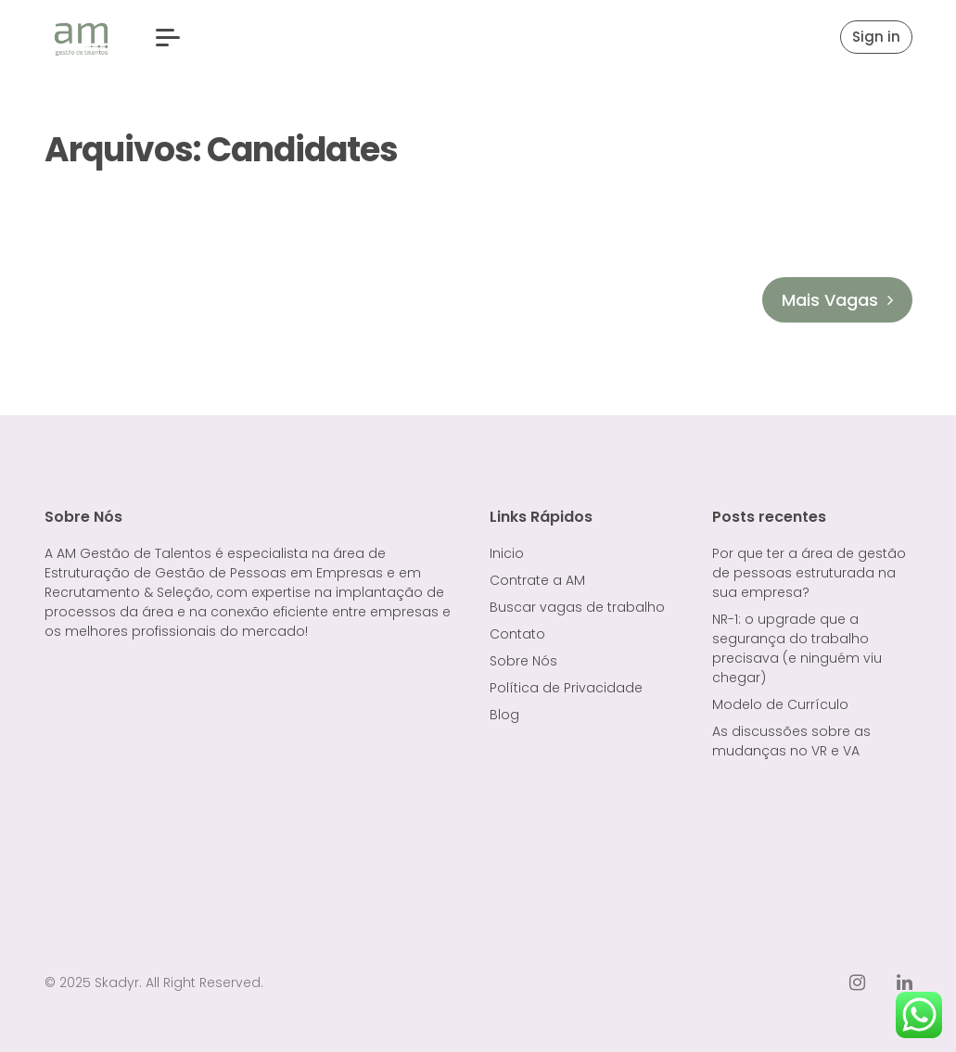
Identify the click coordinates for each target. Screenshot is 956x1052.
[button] (168, 37)
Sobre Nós (523, 661)
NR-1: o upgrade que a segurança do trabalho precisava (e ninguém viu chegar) (797, 648)
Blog (504, 714)
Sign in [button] (876, 36)
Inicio (507, 553)
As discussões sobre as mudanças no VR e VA (791, 741)
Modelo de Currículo (780, 704)
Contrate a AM (537, 580)
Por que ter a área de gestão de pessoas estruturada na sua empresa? (809, 573)
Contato (517, 634)
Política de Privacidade (566, 687)
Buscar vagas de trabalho (577, 607)
